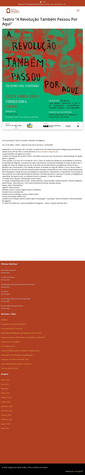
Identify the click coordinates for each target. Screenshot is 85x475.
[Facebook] (41, 2)
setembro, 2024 (6, 419)
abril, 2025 (4, 388)
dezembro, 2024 (6, 406)
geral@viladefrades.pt (37, 4)
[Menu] (78, 10)
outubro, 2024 (6, 415)
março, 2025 (5, 393)
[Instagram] (44, 2)
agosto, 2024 (5, 424)
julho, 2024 (5, 428)
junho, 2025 (5, 380)
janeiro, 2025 (5, 402)
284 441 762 (24, 4)
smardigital (78, 471)
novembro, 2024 (6, 410)
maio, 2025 (5, 384)
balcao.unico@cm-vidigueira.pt (46, 151)
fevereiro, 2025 (6, 397)
